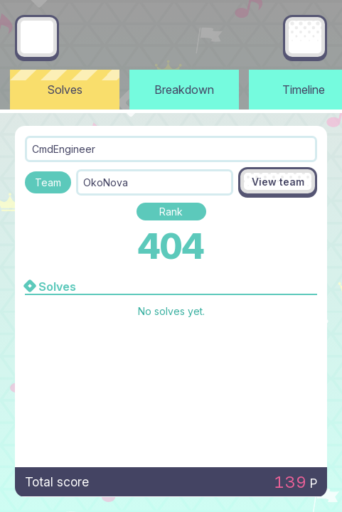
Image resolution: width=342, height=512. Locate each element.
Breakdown (184, 89)
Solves (65, 89)
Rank (171, 212)
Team (48, 182)
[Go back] (37, 37)
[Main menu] (305, 37)
